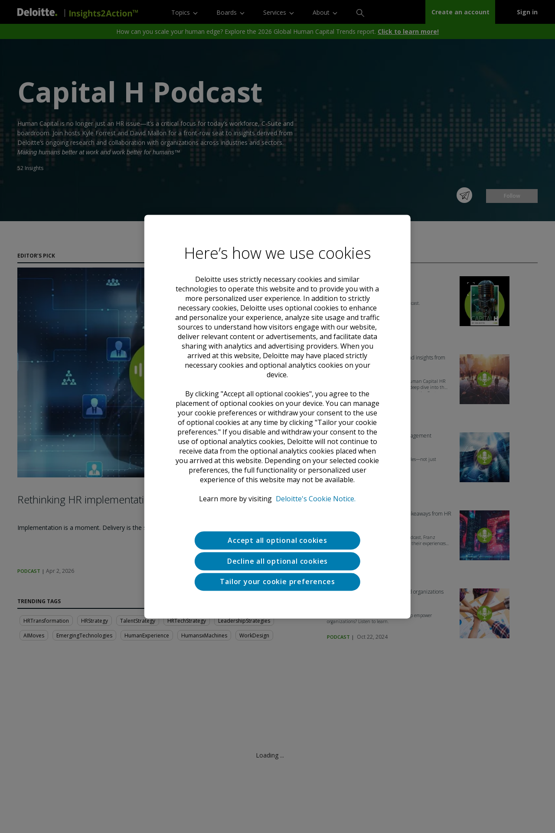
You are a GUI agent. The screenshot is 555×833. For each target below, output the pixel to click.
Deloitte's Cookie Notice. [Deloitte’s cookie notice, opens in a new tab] (316, 498)
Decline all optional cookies (277, 561)
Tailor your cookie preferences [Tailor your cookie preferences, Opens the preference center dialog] (277, 582)
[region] (277, 416)
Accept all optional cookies (277, 540)
